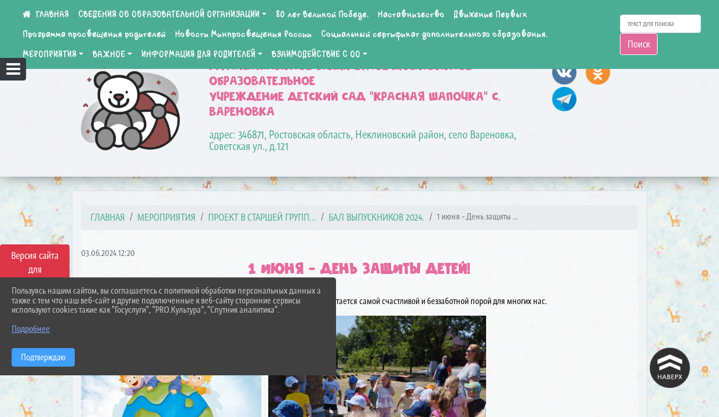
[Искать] (660, 23)
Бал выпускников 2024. (377, 217)
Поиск (638, 44)
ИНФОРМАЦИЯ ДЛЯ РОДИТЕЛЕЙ (198, 54)
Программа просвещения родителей (94, 34)
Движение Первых (490, 14)
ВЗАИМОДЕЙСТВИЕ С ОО (316, 54)
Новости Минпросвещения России (243, 34)
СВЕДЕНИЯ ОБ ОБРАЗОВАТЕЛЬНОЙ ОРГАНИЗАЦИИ (169, 14)
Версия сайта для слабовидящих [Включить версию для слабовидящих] (35, 269)
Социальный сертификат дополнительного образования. (434, 34)
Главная (107, 217)
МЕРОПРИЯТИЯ (49, 54)
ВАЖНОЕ (109, 54)
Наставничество (411, 14)
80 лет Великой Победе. (322, 14)
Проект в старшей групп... (262, 217)
